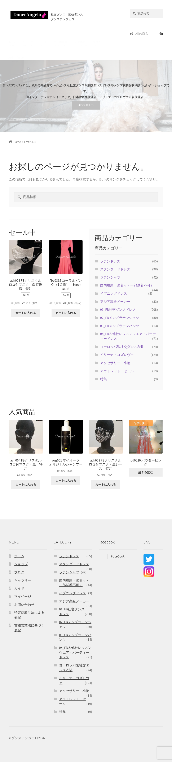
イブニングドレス (113, 293)
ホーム (12, 33)
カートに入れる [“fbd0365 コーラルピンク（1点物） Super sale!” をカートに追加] (66, 313)
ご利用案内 (60, 33)
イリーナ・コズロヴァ (117, 355)
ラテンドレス (110, 261)
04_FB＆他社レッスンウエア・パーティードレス (75, 652)
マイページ (22, 596)
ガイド (19, 588)
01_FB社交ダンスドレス (118, 309)
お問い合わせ (16, 49)
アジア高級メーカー (115, 301)
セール (43, 33)
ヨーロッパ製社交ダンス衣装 (122, 347)
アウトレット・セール (117, 371)
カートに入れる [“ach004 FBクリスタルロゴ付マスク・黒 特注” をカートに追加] (26, 484)
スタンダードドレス (115, 269)
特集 (103, 379)
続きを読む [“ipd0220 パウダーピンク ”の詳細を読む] (145, 472)
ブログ (97, 33)
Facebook (107, 542)
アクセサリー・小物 (115, 363)
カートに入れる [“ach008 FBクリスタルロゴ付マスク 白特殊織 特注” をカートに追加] (25, 313)
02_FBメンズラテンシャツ (119, 318)
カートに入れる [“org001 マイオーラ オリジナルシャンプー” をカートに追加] (66, 480)
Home (17, 142)
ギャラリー (22, 580)
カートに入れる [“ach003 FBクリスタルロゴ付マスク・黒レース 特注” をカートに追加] (105, 484)
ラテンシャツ (110, 277)
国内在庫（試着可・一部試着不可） (127, 285)
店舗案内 (79, 33)
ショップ (27, 33)
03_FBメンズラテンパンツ (119, 326)
